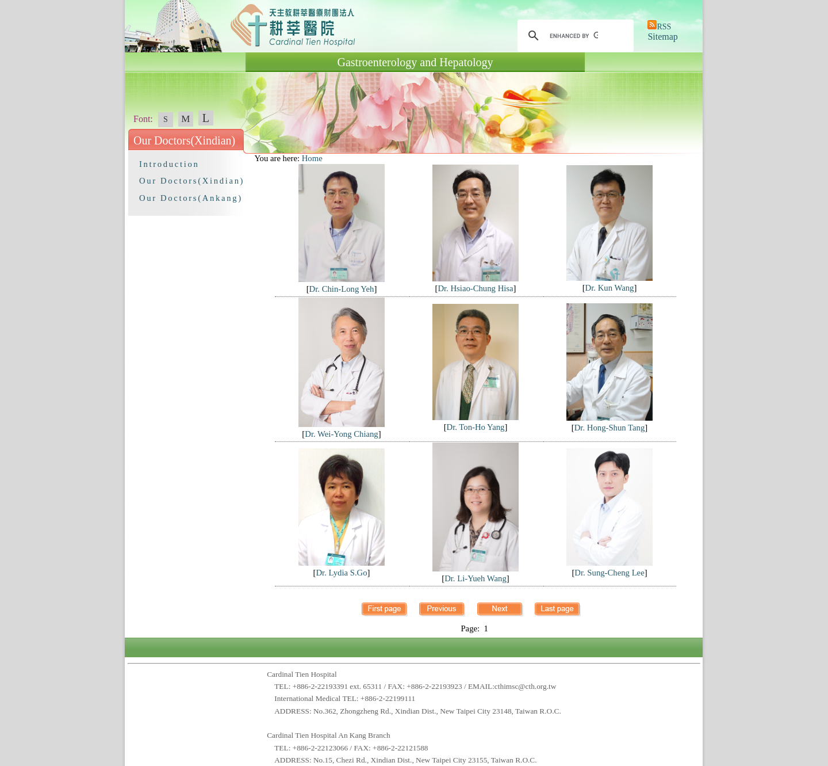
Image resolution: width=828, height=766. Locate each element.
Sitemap (662, 36)
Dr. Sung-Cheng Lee (609, 572)
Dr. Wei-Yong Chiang (341, 434)
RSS (664, 26)
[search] (574, 36)
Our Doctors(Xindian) (191, 180)
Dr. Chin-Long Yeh (341, 289)
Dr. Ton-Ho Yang (476, 427)
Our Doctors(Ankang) (191, 198)
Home (312, 158)
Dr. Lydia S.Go (341, 572)
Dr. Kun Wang (609, 287)
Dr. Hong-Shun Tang (609, 427)
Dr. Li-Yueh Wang (475, 578)
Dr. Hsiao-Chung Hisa (475, 288)
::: (249, 158)
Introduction (169, 164)
